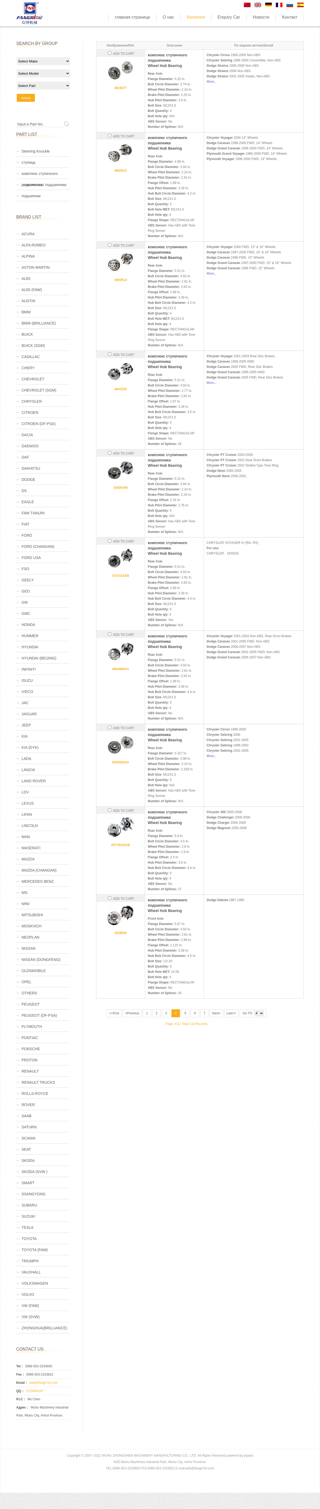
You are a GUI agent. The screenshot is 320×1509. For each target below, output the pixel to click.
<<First (114, 1013)
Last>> (231, 1013)
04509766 (120, 488)
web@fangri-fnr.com (43, 1383)
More (210, 81)
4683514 (120, 280)
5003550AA (120, 762)
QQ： (20, 1391)
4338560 (120, 933)
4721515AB (120, 576)
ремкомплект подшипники (44, 185)
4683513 (120, 171)
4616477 (120, 88)
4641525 (120, 389)
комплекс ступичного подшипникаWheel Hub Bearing (167, 60)
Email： (22, 1383)
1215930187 (35, 1391)
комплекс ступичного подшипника (40, 175)
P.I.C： (21, 1399)
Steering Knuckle (36, 151)
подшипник (31, 196)
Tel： (20, 1366)
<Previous (132, 1013)
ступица (28, 162)
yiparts (248, 1455)
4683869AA (120, 669)
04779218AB (120, 845)
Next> (216, 1013)
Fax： (20, 1374)
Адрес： (22, 1407)
